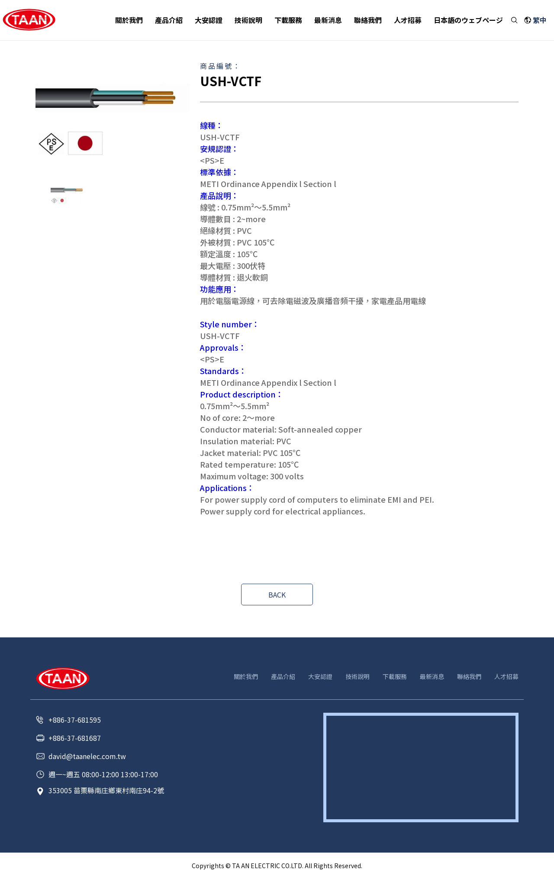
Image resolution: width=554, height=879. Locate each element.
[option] (112, 120)
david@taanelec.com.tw (87, 756)
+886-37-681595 (74, 719)
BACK (277, 594)
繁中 (540, 20)
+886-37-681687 (74, 738)
